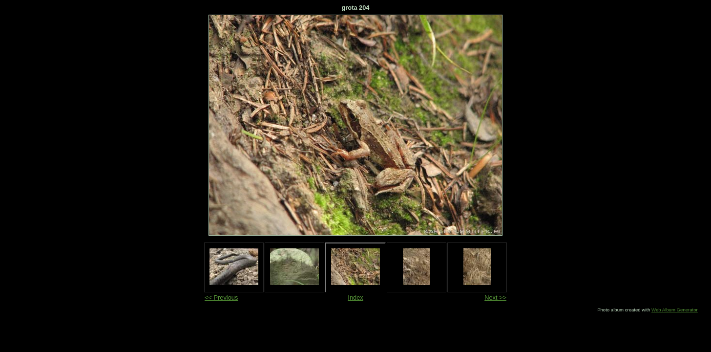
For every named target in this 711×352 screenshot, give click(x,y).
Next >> (495, 297)
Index (355, 297)
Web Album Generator (674, 309)
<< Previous (221, 297)
